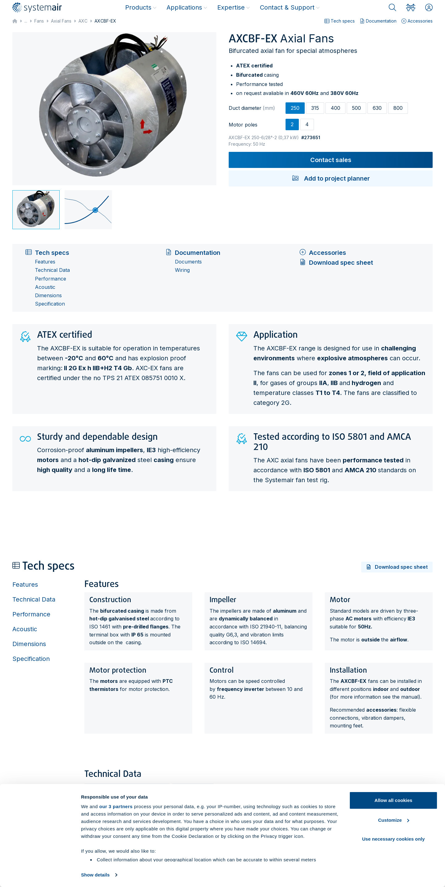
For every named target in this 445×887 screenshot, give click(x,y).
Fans (39, 21)
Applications (187, 7)
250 (295, 108)
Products (141, 7)
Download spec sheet (336, 262)
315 (315, 108)
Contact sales (330, 160)
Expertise (233, 7)
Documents (188, 262)
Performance (50, 279)
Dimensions (48, 295)
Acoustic (45, 287)
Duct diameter (252, 107)
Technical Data (52, 270)
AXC (82, 21)
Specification (50, 304)
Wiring (182, 270)
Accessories (417, 21)
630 (377, 108)
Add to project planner (331, 178)
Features (45, 262)
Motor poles (243, 124)
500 (356, 108)
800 (398, 108)
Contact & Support (290, 7)
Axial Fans (61, 21)
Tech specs (339, 21)
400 (335, 108)
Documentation (378, 21)
